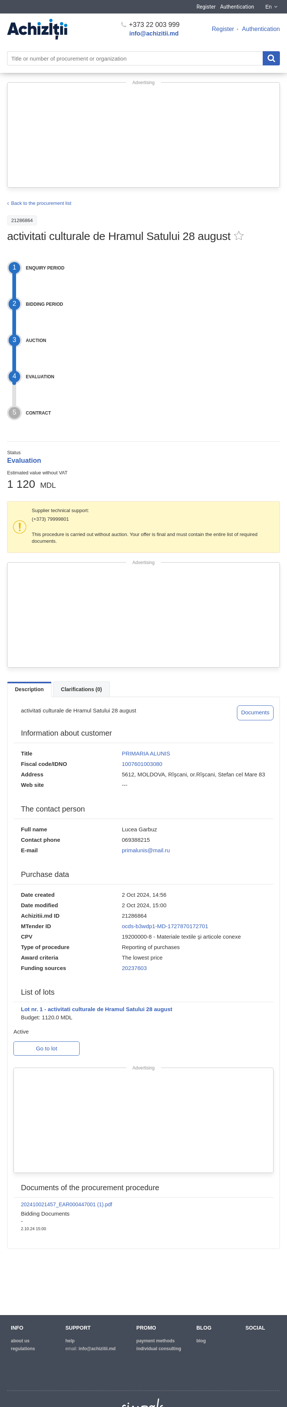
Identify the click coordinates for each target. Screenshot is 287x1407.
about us (20, 1340)
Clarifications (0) (81, 689)
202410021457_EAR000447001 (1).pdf (66, 1204)
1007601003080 (142, 764)
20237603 (134, 968)
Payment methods (155, 1340)
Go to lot (46, 1048)
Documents (255, 712)
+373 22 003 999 (150, 24)
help (70, 1340)
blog (201, 1340)
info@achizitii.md (154, 33)
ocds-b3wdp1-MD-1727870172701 (165, 926)
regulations (23, 1348)
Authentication (237, 7)
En (271, 7)
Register (206, 7)
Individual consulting (158, 1348)
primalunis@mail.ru (146, 850)
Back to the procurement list (41, 203)
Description (29, 689)
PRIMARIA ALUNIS (146, 753)
